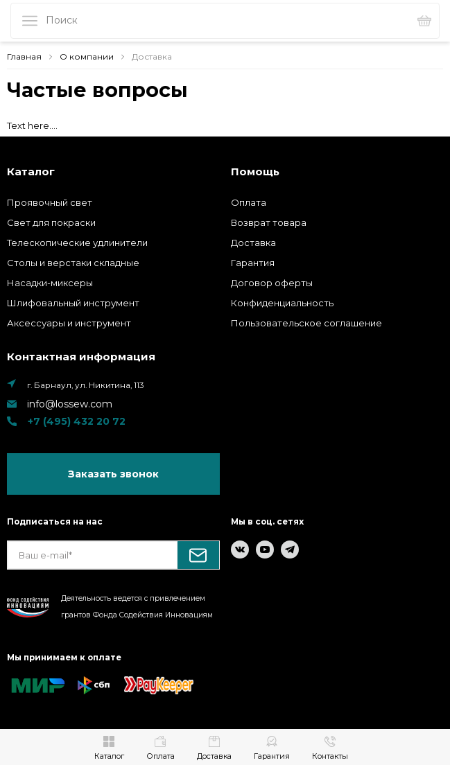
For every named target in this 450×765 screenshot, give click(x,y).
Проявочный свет (49, 202)
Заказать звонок (113, 474)
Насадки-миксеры (50, 282)
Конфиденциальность (282, 302)
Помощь (255, 171)
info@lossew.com (69, 404)
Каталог (31, 171)
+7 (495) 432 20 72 (76, 421)
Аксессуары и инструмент (69, 322)
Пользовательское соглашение (306, 322)
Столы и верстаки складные (73, 262)
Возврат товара (268, 222)
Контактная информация (81, 356)
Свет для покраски (51, 222)
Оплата (248, 202)
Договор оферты (272, 282)
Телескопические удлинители (77, 242)
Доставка (253, 242)
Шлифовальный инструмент (73, 302)
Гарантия (253, 262)
